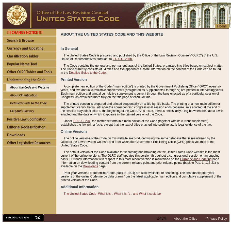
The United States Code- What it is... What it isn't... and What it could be (112, 194)
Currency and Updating (195, 159)
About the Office (185, 218)
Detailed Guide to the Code (87, 73)
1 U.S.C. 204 (81, 121)
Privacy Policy (216, 218)
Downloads (90, 166)
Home (222, 26)
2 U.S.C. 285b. (123, 59)
